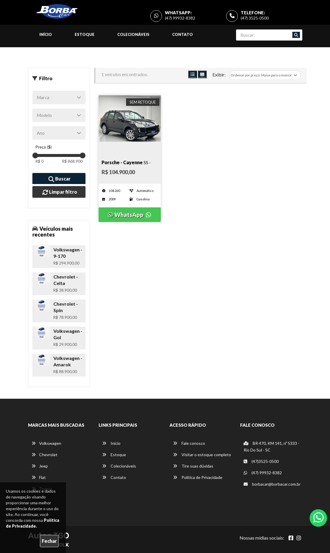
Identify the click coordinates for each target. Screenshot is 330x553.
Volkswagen (46, 443)
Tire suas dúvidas (193, 465)
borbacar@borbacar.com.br (272, 484)
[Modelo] (59, 115)
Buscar (59, 179)
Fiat (39, 477)
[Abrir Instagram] (298, 538)
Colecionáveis (133, 34)
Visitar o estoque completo (202, 454)
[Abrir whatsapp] (318, 517)
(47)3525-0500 (261, 461)
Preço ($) (43, 146)
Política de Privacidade (197, 477)
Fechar (49, 541)
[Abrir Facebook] (291, 538)
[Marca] (59, 97)
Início (45, 34)
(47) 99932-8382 (180, 17)
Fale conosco (189, 443)
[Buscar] (296, 35)
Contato (182, 34)
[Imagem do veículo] (130, 118)
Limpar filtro (59, 192)
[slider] (35, 155)
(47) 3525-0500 (255, 17)
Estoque (85, 34)
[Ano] (59, 133)
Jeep (40, 465)
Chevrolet (44, 454)
